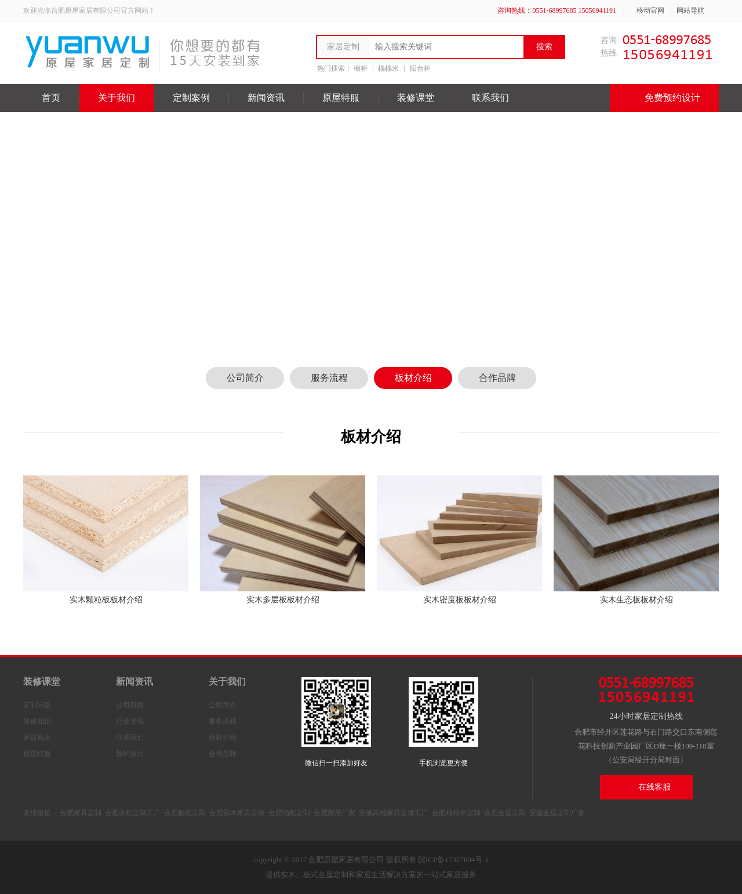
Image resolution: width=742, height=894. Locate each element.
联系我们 (490, 98)
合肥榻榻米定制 (456, 813)
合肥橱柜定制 (185, 813)
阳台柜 (420, 68)
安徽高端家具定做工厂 (393, 813)
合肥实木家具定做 (237, 813)
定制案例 (191, 98)
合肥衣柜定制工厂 (133, 813)
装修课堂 (415, 98)
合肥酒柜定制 (289, 813)
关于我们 (116, 98)
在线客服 (640, 787)
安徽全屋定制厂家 (557, 813)
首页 (51, 98)
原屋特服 (340, 98)
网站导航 (694, 10)
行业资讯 (130, 721)
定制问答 (37, 705)
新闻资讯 (266, 98)
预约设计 (130, 754)
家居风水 (37, 737)
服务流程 (329, 378)
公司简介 (245, 378)
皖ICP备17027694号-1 (453, 859)
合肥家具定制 (80, 813)
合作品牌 (497, 378)
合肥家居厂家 (334, 813)
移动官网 (646, 10)
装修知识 (37, 721)
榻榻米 (388, 68)
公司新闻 (130, 705)
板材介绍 (413, 378)
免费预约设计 (664, 98)
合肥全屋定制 (505, 813)
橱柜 (361, 68)
